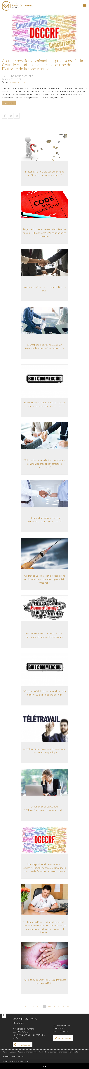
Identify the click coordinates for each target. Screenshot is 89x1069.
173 (32, 1007)
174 (36, 1007)
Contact (42, 1052)
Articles (21, 1056)
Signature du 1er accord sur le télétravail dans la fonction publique (44, 750)
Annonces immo (31, 1052)
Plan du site (73, 1052)
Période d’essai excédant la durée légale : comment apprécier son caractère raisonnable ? (44, 464)
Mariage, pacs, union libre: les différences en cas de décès (44, 981)
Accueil (5, 1052)
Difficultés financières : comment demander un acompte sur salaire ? (44, 519)
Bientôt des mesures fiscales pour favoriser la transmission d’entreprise (44, 346)
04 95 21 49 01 (23, 1034)
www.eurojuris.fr (17, 82)
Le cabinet (52, 1052)
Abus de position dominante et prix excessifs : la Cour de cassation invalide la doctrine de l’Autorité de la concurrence (44, 868)
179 (57, 1007)
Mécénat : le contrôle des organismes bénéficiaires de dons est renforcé (44, 173)
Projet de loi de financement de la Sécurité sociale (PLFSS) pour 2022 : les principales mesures (44, 233)
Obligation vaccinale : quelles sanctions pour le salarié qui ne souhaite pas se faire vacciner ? (44, 579)
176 (45, 1007)
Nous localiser (24, 1044)
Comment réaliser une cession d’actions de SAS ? (45, 289)
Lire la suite (9, 103)
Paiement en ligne (44, 1066)
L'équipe (13, 1052)
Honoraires (62, 1052)
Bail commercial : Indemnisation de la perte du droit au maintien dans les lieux (44, 693)
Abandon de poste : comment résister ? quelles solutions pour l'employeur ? (44, 635)
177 (49, 1007)
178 (53, 1007)
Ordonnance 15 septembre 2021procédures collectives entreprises (44, 808)
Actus (20, 1052)
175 (41, 1007)
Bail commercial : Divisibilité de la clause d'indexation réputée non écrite (45, 404)
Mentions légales (9, 1056)
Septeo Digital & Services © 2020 (15, 1061)
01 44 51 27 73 (64, 1031)
